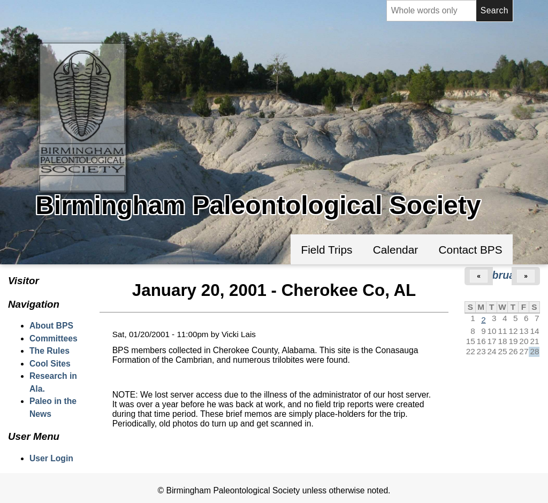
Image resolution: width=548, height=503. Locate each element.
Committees (53, 338)
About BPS (51, 325)
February (502, 275)
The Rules (49, 350)
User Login (51, 458)
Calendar (395, 249)
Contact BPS (471, 249)
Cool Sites (50, 363)
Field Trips (326, 249)
